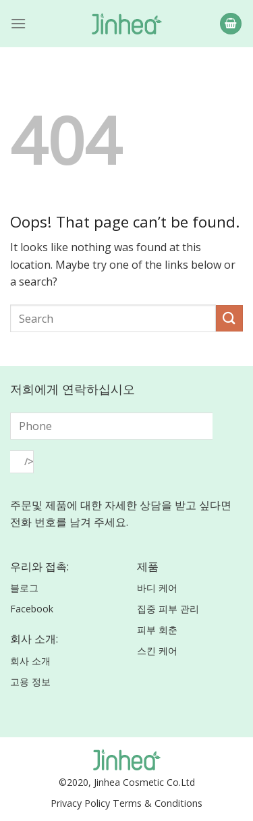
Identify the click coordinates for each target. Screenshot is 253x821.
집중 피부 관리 (168, 608)
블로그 (24, 587)
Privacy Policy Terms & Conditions (126, 803)
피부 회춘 (157, 629)
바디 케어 (157, 587)
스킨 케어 (157, 650)
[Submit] (229, 318)
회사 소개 (30, 660)
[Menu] (18, 23)
